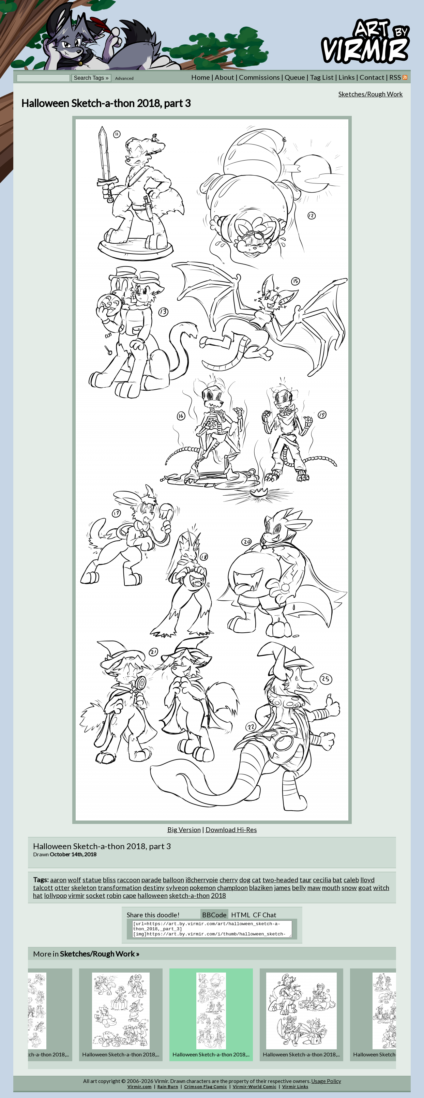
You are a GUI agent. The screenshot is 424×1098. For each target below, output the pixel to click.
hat (38, 895)
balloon (173, 880)
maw (314, 887)
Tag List (322, 77)
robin (114, 895)
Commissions (259, 77)
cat (256, 880)
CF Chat (264, 915)
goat (365, 887)
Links (346, 77)
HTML (240, 915)
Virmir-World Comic (254, 1089)
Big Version (184, 829)
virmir (76, 895)
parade (151, 880)
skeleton (83, 887)
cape (129, 895)
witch (381, 887)
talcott (43, 887)
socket (95, 895)
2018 (218, 895)
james (282, 887)
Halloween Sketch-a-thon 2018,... (120, 1057)
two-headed (280, 880)
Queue (295, 77)
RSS (398, 77)
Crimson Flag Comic (205, 1089)
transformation (119, 887)
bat (337, 880)
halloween (153, 895)
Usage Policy (326, 1084)
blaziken (261, 887)
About (224, 77)
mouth (331, 887)
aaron (58, 880)
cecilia (322, 880)
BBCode (214, 915)
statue (92, 880)
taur (306, 880)
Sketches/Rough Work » (99, 956)
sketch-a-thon (189, 895)
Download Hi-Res (231, 829)
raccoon (128, 880)
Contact (372, 77)
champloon (232, 887)
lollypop (55, 895)
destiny (154, 887)
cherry (228, 880)
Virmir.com (139, 1089)
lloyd (367, 880)
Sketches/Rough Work (370, 94)
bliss (109, 880)
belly (299, 887)
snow (349, 887)
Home (200, 77)
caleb (351, 880)
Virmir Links (295, 1089)
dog (245, 880)
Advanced (124, 78)
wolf (74, 880)
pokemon (203, 887)
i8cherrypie (201, 880)
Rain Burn (167, 1089)
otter (62, 887)
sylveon (177, 887)
